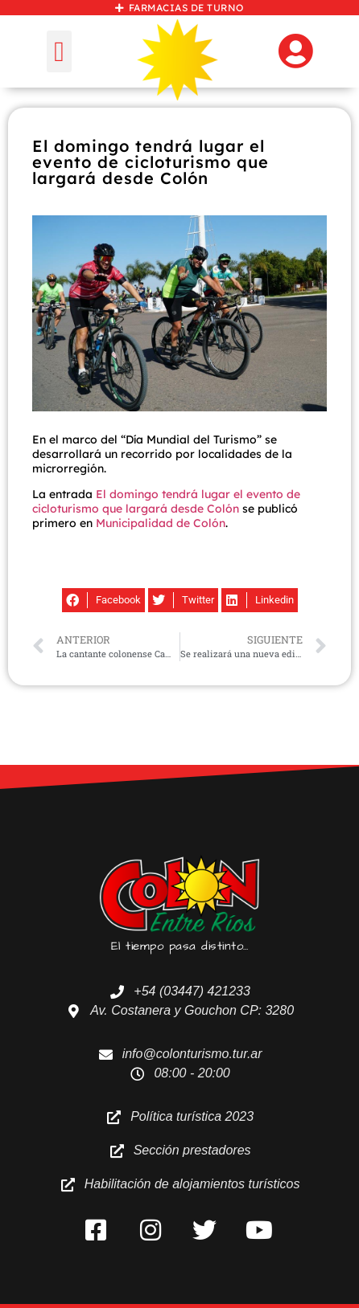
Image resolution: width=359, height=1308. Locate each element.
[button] (59, 52)
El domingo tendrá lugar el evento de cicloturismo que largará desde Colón (166, 501)
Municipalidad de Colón (160, 523)
